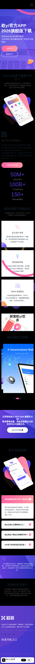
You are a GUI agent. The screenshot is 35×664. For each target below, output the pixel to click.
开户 (23, 660)
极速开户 (9, 54)
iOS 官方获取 (17, 430)
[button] (15, 398)
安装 (29, 660)
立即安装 (9, 48)
